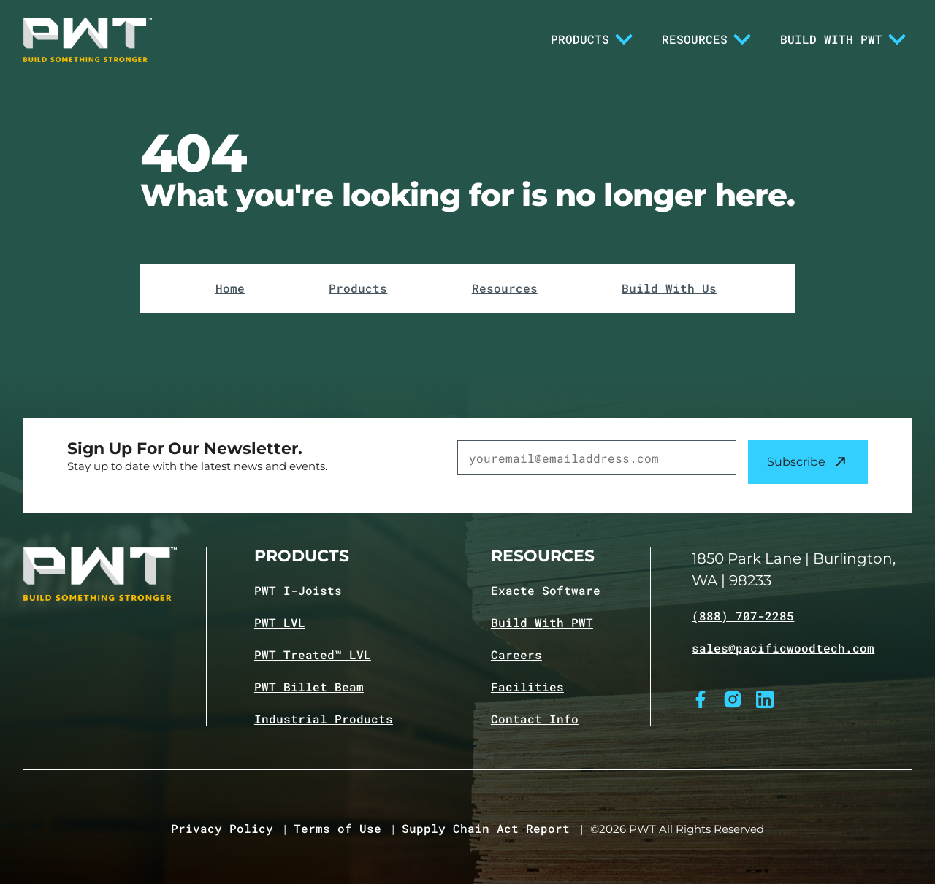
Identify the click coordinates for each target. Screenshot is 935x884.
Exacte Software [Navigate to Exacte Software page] (545, 590)
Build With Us (669, 288)
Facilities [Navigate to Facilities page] (527, 687)
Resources (706, 39)
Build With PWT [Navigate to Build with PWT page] (542, 622)
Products (592, 39)
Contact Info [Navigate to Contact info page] (535, 719)
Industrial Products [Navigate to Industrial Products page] (323, 719)
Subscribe (808, 462)
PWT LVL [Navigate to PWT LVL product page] (279, 622)
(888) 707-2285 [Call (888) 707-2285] (743, 616)
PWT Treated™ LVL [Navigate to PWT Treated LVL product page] (312, 654)
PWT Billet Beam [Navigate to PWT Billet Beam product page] (309, 687)
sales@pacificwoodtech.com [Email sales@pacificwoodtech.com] (783, 648)
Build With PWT (843, 39)
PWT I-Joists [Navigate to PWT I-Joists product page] (298, 590)
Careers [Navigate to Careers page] (516, 654)
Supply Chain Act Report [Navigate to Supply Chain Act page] (486, 828)
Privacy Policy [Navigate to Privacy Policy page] (222, 828)
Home (230, 288)
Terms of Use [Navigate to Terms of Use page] (337, 828)
